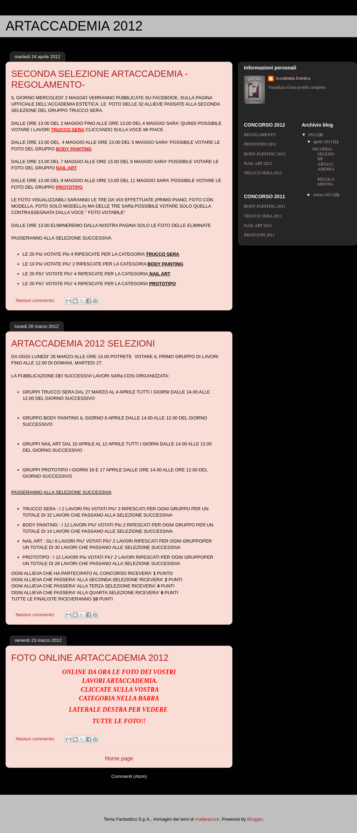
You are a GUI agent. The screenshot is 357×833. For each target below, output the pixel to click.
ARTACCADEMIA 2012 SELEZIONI (83, 343)
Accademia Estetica (292, 78)
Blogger (254, 819)
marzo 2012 (323, 194)
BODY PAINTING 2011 (265, 206)
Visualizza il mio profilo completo (297, 87)
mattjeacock (207, 819)
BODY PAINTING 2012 (265, 154)
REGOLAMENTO (260, 134)
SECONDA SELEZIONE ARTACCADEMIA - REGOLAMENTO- (323, 167)
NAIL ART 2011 (258, 225)
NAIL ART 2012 (258, 163)
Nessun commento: (36, 300)
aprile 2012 (323, 141)
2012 (313, 134)
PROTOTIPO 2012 (260, 144)
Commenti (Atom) (129, 776)
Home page (119, 758)
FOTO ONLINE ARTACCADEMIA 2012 (89, 657)
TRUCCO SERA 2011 (263, 216)
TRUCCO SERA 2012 (263, 172)
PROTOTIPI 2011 (259, 235)
